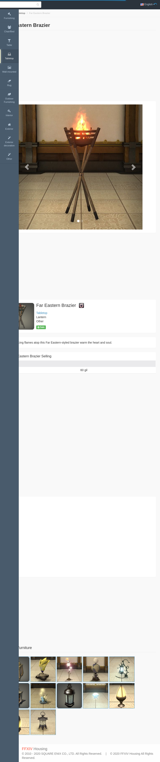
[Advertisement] (89, 65)
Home (26, 13)
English (147, 4)
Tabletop (39, 13)
